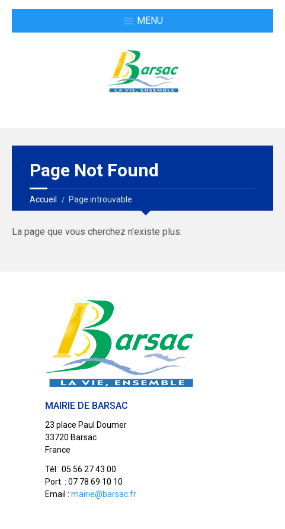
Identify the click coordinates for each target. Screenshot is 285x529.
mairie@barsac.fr (103, 494)
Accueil (43, 199)
